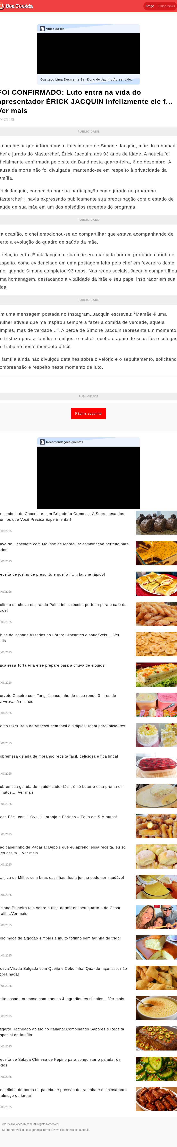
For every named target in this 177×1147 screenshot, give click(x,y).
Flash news (166, 6)
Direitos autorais (79, 1129)
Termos (47, 1129)
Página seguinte (88, 413)
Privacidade (60, 1129)
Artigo (149, 6)
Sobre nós (8, 1129)
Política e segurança (29, 1129)
